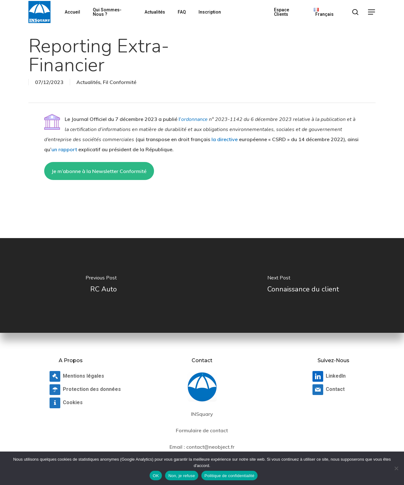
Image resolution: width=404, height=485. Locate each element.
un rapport (64, 149)
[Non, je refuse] (396, 468)
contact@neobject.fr (210, 447)
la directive (224, 139)
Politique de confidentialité (229, 475)
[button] (372, 12)
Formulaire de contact (202, 430)
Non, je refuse (181, 475)
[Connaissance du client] (303, 285)
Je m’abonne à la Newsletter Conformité (98, 171)
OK (156, 475)
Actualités (88, 82)
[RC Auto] (101, 285)
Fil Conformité (119, 82)
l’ (193, 119)
